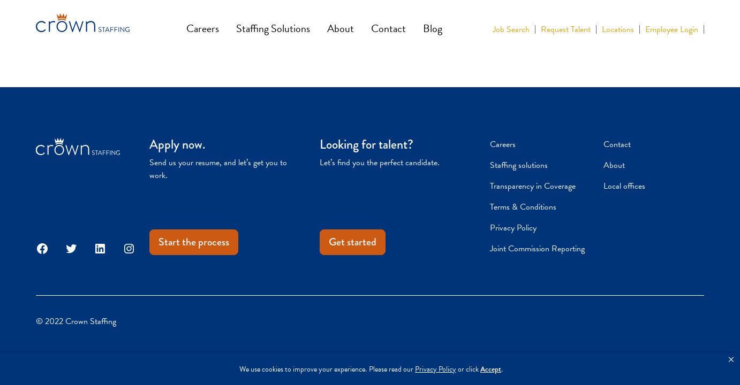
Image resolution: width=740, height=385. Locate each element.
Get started (352, 242)
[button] (731, 360)
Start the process (193, 242)
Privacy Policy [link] (435, 369)
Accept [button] (490, 369)
